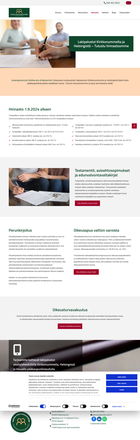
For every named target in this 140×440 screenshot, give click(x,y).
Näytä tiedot (117, 436)
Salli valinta (121, 413)
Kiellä (122, 419)
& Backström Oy (47, 80)
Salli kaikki (122, 406)
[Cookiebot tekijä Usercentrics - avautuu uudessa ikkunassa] (14, 435)
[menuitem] (58, 13)
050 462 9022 (113, 3)
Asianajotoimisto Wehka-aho (25, 80)
